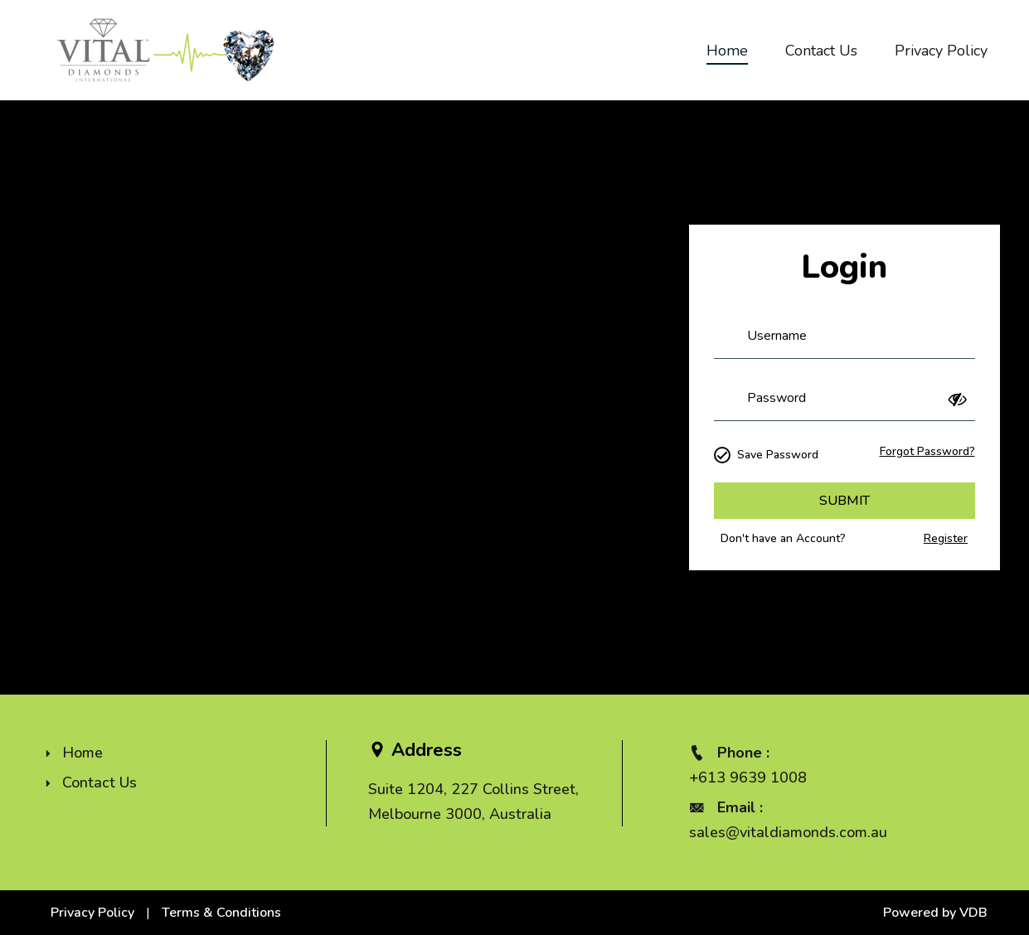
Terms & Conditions (221, 912)
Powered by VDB (935, 913)
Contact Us (821, 51)
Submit (844, 501)
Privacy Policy (941, 51)
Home (727, 51)
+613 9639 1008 (748, 777)
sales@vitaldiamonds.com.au (788, 832)
